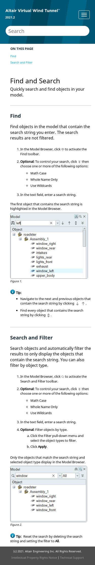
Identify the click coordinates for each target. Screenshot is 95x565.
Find (13, 56)
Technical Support (72, 557)
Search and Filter (21, 62)
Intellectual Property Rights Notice (34, 557)
